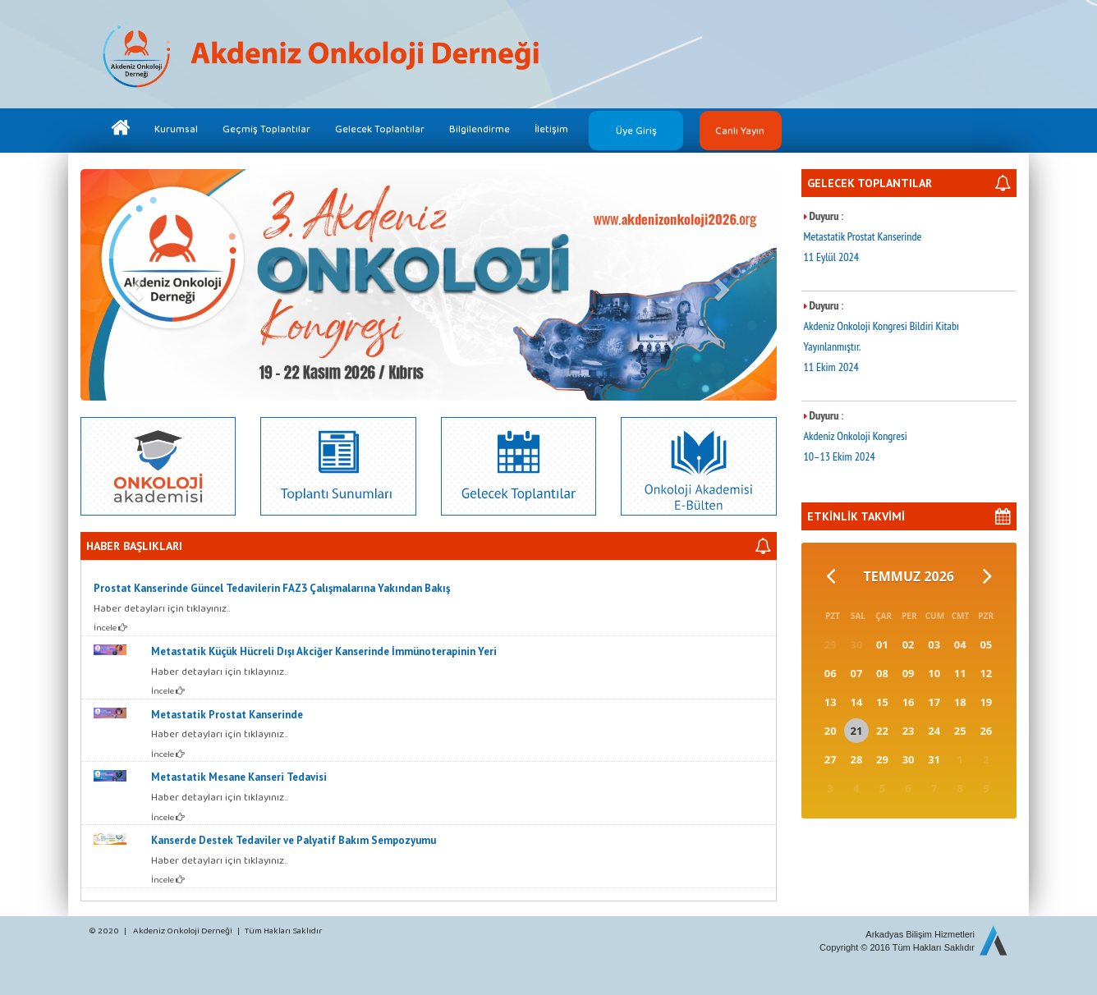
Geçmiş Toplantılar (266, 128)
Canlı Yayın (739, 130)
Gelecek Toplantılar (380, 128)
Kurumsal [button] (176, 128)
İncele (110, 627)
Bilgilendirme (479, 128)
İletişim (551, 128)
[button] (132, 285)
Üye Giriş (636, 130)
